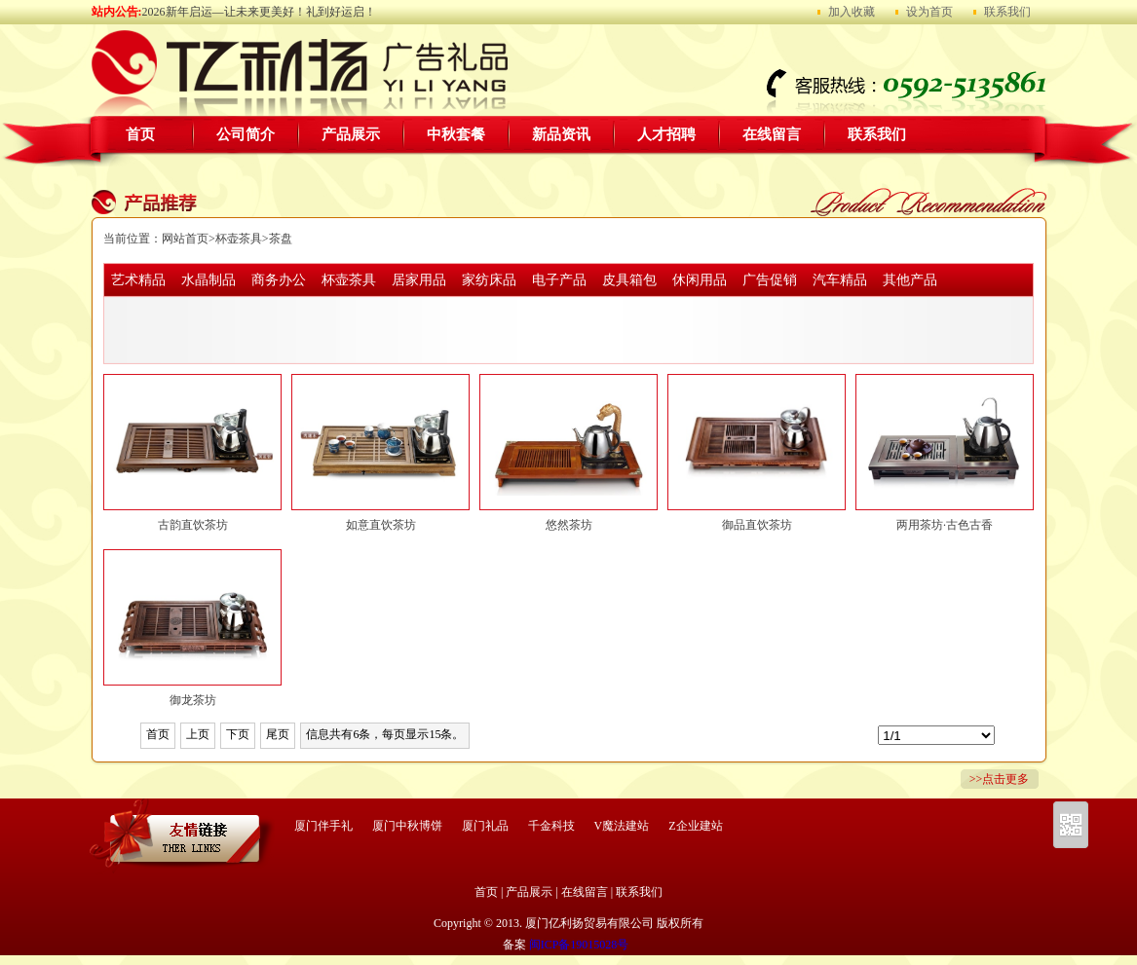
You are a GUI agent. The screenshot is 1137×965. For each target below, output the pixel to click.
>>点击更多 (999, 779)
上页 (197, 734)
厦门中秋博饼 (407, 826)
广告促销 (769, 280)
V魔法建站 (622, 826)
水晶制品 (208, 280)
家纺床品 (489, 280)
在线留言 (771, 134)
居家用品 (419, 280)
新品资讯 (561, 134)
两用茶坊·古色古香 (944, 525)
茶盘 (280, 238)
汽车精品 (840, 280)
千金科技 (551, 826)
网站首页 (185, 238)
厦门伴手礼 (323, 826)
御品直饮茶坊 (757, 525)
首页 (140, 134)
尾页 (277, 734)
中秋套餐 (456, 134)
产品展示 (351, 134)
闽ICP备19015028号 (579, 944)
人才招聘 (666, 134)
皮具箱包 (629, 280)
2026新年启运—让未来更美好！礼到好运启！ (259, 12)
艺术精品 (138, 280)
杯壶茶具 (238, 238)
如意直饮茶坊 (381, 525)
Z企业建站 (695, 826)
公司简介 (245, 134)
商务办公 (278, 280)
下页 (237, 734)
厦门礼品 (485, 826)
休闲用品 (699, 280)
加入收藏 (851, 12)
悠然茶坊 (569, 525)
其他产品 (910, 280)
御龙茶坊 (193, 700)
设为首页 (929, 12)
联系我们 (1007, 12)
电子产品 (559, 280)
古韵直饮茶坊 (193, 525)
